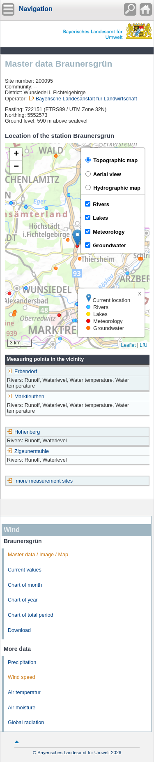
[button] (77, 237)
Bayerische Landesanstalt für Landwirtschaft (86, 99)
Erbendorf (22, 371)
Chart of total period (30, 615)
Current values (24, 570)
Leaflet (128, 345)
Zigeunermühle (28, 451)
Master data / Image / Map (38, 555)
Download (19, 630)
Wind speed (21, 677)
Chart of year (23, 600)
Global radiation (26, 722)
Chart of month (25, 585)
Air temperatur (24, 692)
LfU (143, 345)
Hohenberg (23, 432)
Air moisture (21, 708)
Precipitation (22, 662)
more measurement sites (44, 481)
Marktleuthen (25, 397)
